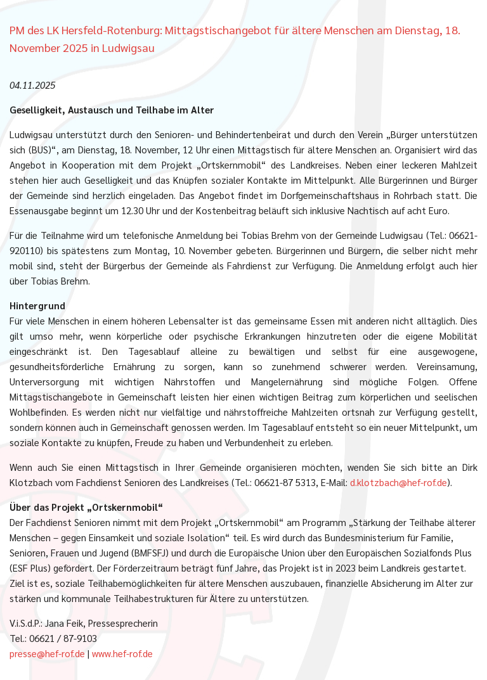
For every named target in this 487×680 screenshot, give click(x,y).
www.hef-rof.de (122, 653)
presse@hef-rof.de (47, 653)
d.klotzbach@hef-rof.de (398, 482)
